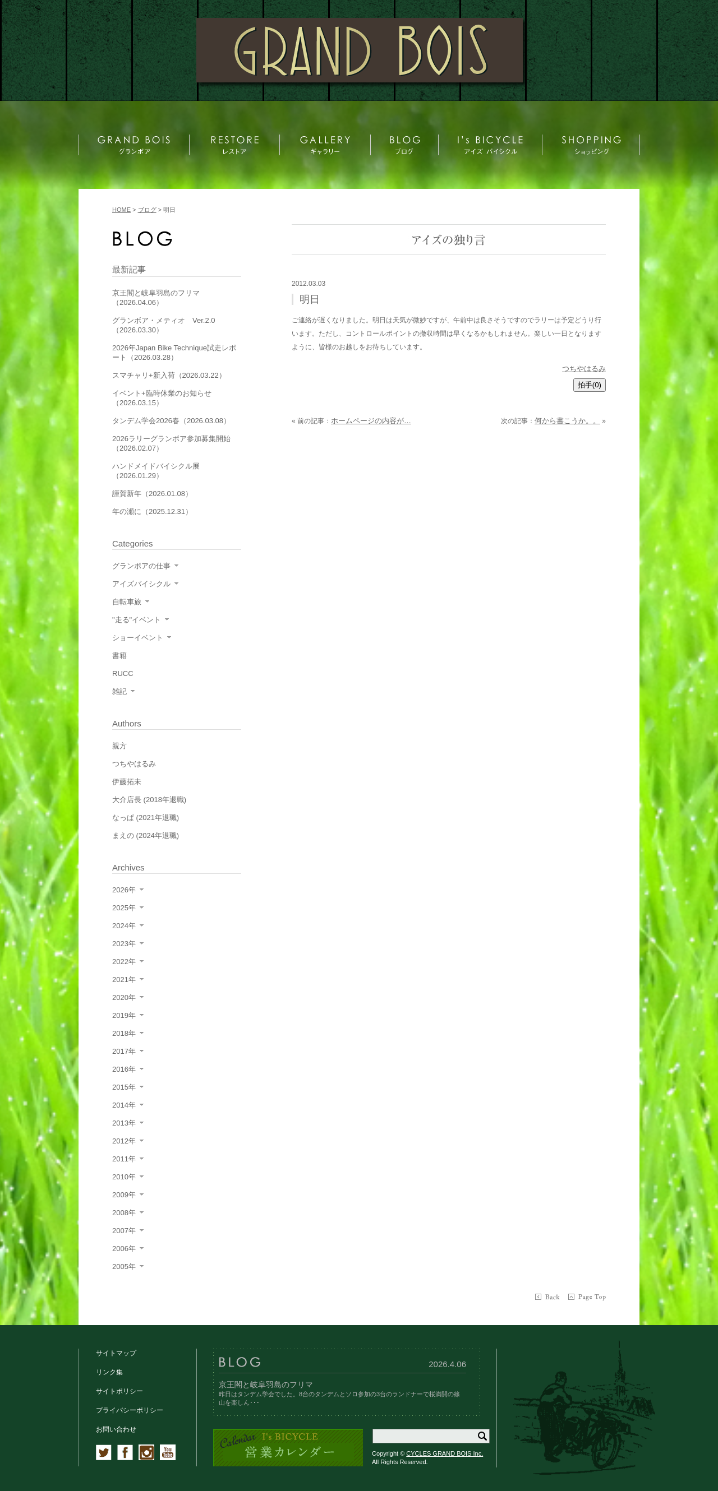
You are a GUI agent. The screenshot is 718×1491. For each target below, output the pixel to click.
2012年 (124, 1141)
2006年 (124, 1248)
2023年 (124, 943)
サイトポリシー (119, 1391)
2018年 (124, 1033)
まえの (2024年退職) (145, 835)
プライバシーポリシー (129, 1410)
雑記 (119, 691)
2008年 (124, 1212)
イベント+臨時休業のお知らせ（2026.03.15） (161, 398)
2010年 (124, 1177)
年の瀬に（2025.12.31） (152, 511)
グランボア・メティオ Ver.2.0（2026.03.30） (163, 325)
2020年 (124, 997)
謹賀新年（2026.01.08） (152, 493)
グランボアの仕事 (141, 566)
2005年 (124, 1266)
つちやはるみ (584, 368)
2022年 (124, 961)
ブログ (147, 209)
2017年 (124, 1051)
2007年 (124, 1230)
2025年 (124, 908)
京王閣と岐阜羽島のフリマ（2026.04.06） (156, 298)
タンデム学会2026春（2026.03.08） (171, 420)
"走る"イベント (136, 619)
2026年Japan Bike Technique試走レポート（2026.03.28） (174, 353)
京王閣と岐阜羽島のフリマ (266, 1384)
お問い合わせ (116, 1429)
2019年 (124, 1015)
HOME (121, 209)
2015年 (124, 1087)
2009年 (124, 1195)
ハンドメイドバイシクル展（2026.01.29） (156, 471)
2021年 (124, 979)
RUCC (123, 673)
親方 (119, 746)
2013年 (124, 1123)
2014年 (124, 1105)
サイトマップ (116, 1353)
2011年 (124, 1159)
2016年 (124, 1069)
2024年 (124, 926)
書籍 (119, 655)
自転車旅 (126, 602)
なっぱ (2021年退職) (145, 817)
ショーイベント (137, 637)
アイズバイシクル (141, 584)
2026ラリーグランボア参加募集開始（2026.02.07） (171, 443)
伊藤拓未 (126, 781)
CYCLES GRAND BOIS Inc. (444, 1453)
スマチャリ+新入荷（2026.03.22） (169, 375)
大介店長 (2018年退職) (149, 799)
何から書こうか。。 (567, 420)
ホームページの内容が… (371, 420)
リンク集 (109, 1372)
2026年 (124, 890)
